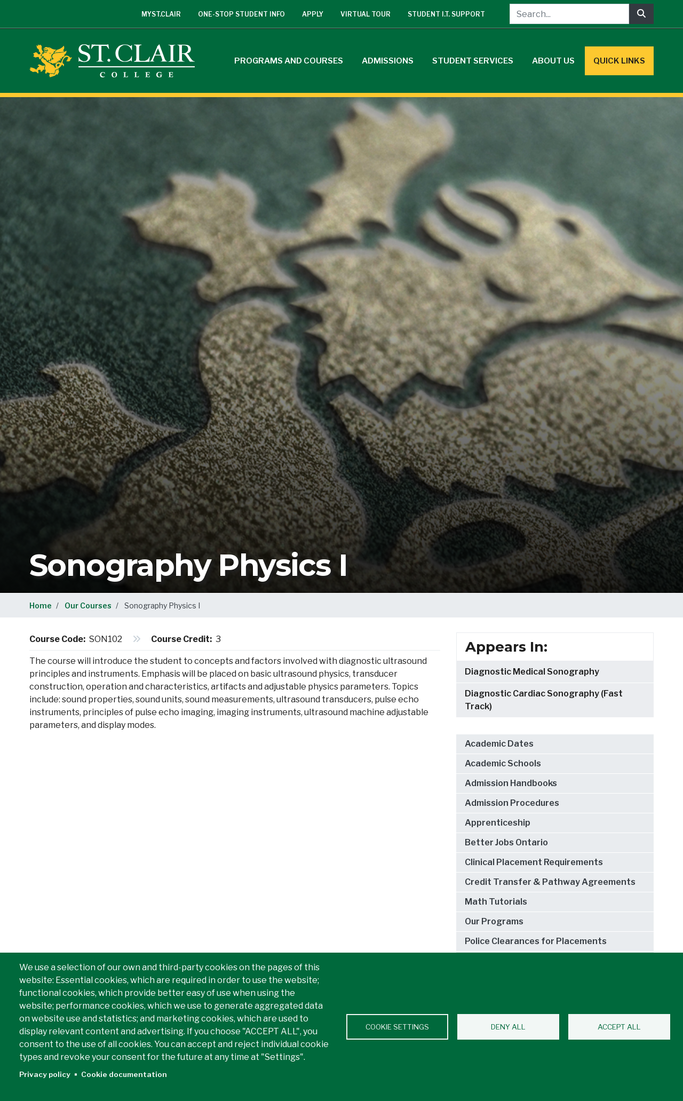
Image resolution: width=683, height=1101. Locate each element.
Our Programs (494, 921)
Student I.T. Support (446, 14)
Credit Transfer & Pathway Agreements (550, 882)
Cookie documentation (124, 1074)
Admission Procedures (512, 803)
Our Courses (88, 605)
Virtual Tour (365, 14)
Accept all (619, 1027)
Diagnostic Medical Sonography (532, 672)
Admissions (388, 61)
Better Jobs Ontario (506, 842)
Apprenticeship (497, 823)
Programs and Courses (288, 61)
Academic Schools (503, 763)
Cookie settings (397, 1027)
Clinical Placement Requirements (534, 862)
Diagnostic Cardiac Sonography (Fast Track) (544, 699)
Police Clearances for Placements (536, 941)
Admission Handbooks (511, 783)
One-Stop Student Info (241, 14)
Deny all (508, 1027)
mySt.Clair (161, 14)
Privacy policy (44, 1074)
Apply (312, 14)
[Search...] (569, 14)
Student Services (472, 61)
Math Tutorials (496, 902)
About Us (553, 61)
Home (40, 605)
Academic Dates (499, 744)
